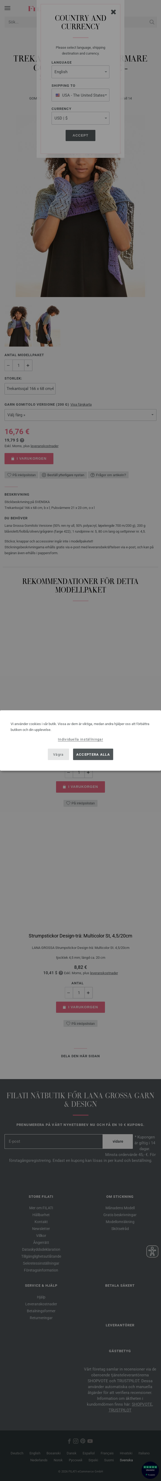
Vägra (58, 754)
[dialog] (80, 740)
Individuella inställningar (80, 739)
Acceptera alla (93, 754)
